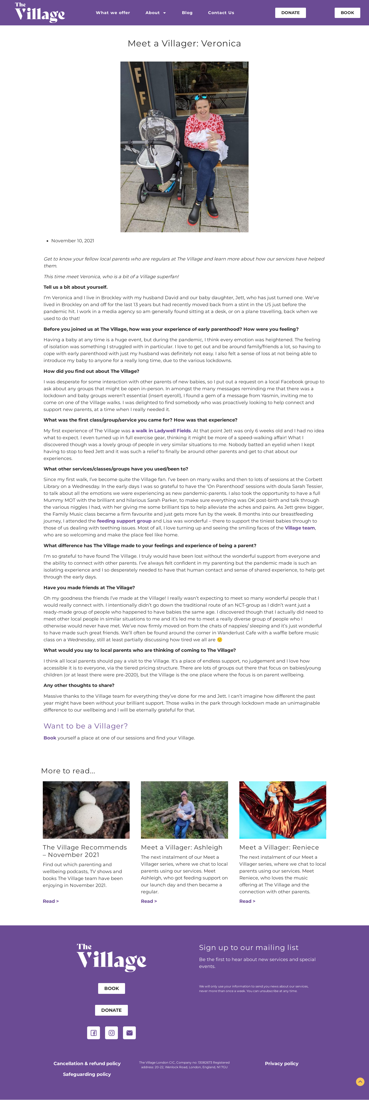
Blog (187, 12)
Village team (300, 528)
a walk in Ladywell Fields (161, 431)
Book (50, 738)
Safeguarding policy (87, 1074)
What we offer (113, 12)
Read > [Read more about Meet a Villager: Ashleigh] (149, 901)
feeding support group (124, 521)
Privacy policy (282, 1064)
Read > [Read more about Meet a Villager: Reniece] (247, 901)
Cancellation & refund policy (87, 1064)
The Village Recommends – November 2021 (85, 851)
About (156, 12)
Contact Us (221, 12)
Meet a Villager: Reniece (279, 847)
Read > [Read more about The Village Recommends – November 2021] (51, 901)
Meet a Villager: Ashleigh (182, 847)
